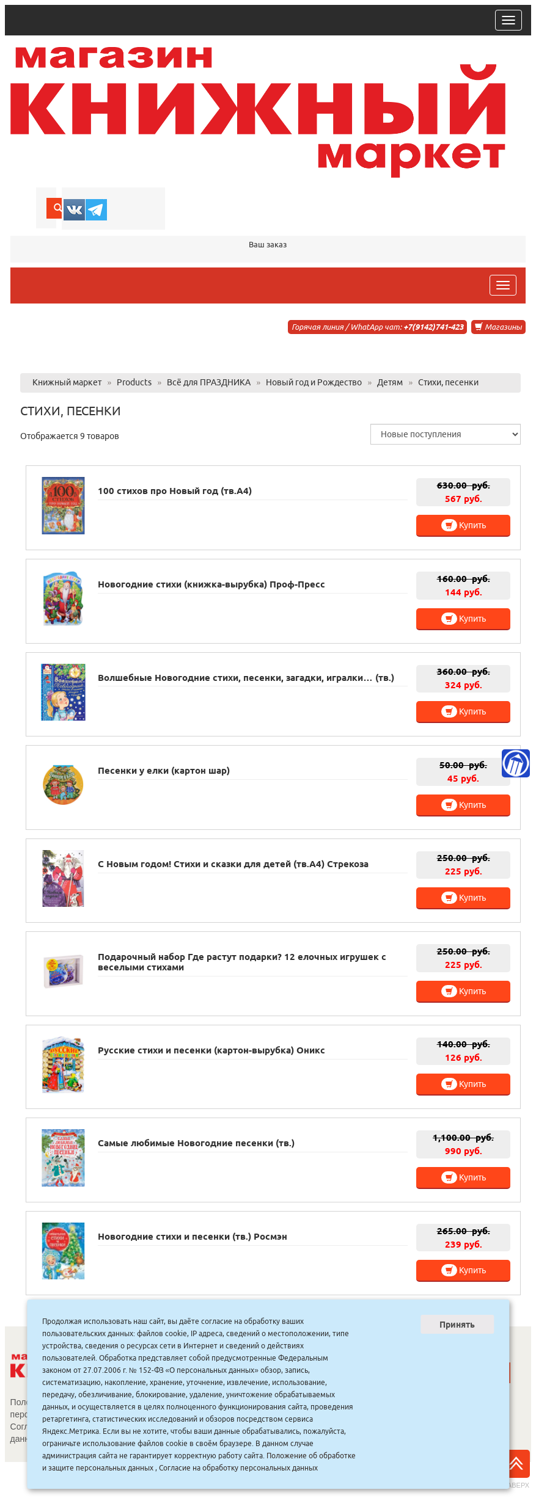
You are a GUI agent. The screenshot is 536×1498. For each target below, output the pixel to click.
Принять (457, 1324)
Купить (463, 525)
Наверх (516, 1469)
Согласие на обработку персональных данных (238, 1468)
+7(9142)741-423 (433, 326)
